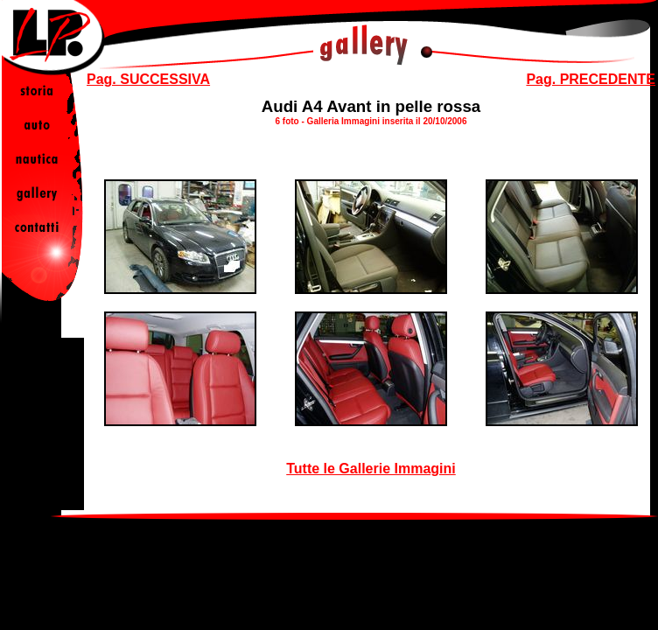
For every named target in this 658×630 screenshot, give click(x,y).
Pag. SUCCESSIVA (148, 79)
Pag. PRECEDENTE (590, 79)
